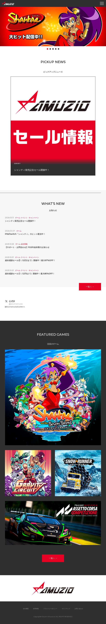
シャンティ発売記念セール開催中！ (20, 221)
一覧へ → (90, 286)
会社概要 (26, 609)
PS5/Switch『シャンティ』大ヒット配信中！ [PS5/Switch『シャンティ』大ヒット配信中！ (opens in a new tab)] (25, 234)
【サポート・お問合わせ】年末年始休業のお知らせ (27, 247)
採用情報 (36, 609)
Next (104, 127)
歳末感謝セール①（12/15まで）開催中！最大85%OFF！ (30, 273)
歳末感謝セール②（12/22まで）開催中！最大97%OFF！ (30, 260)
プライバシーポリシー (50, 609)
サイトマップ (66, 609)
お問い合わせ (79, 609)
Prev (2, 127)
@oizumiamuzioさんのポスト (15, 307)
